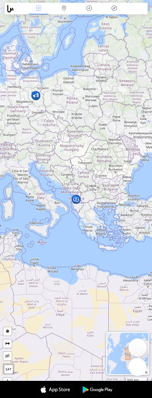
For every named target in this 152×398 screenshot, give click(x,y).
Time (89, 8)
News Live (38, 8)
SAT (9, 369)
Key (114, 8)
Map (64, 8)
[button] (35, 95)
